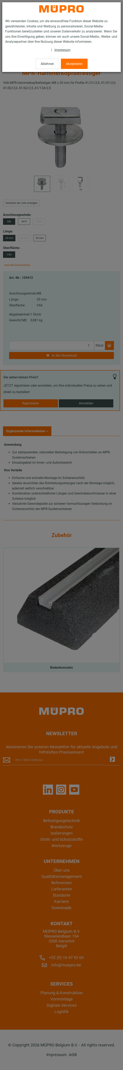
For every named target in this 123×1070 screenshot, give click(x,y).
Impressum (62, 50)
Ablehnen (47, 64)
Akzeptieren (74, 64)
